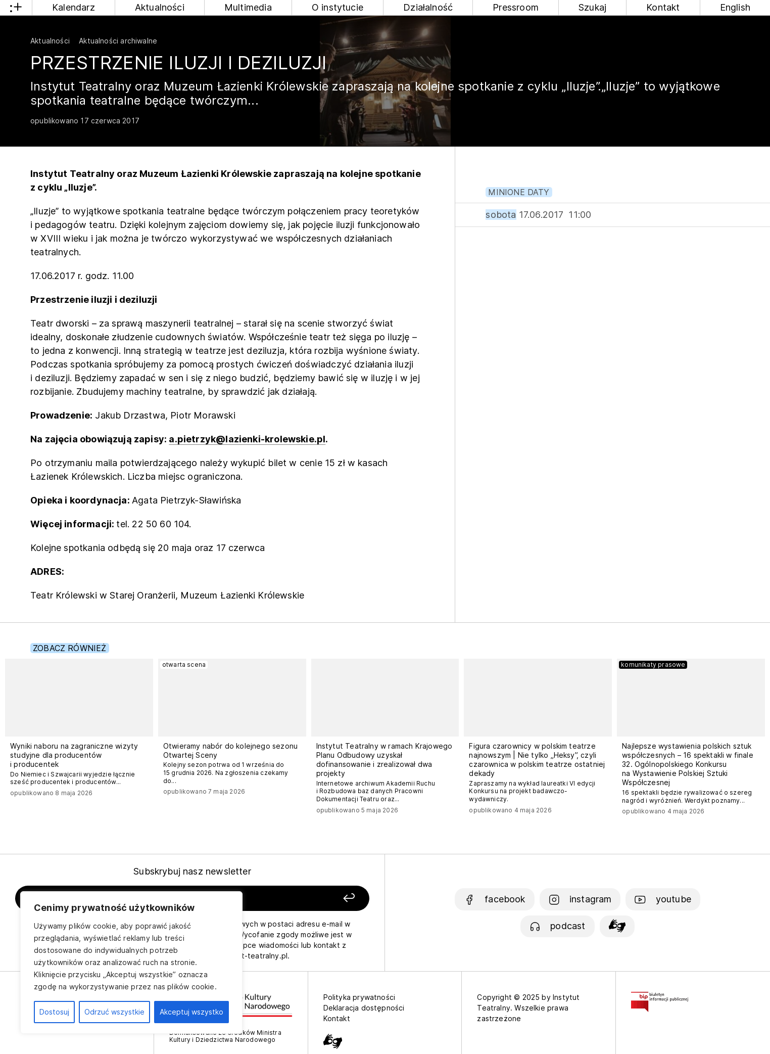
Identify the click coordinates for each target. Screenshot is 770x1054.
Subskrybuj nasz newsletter (192, 871)
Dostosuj (54, 1011)
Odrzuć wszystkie (114, 1011)
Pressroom (516, 7)
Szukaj (592, 7)
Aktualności (159, 7)
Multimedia (248, 7)
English (735, 7)
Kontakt (663, 7)
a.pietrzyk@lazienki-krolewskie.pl (247, 439)
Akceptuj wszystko (191, 1011)
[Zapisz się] (299, 898)
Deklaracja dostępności (364, 1007)
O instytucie (337, 7)
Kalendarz (73, 7)
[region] (131, 962)
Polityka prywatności (359, 997)
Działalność (428, 7)
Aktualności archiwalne (118, 40)
